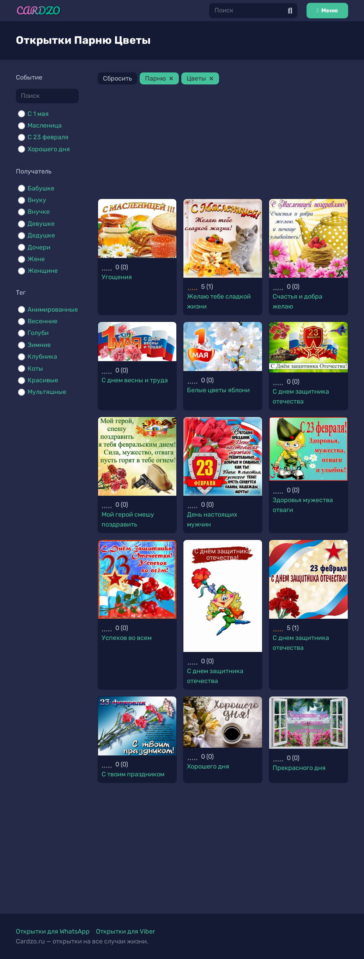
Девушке (41, 224)
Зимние (39, 345)
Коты (35, 368)
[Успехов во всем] (137, 579)
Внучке (39, 212)
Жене (36, 259)
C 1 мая (38, 114)
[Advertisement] (223, 142)
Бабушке (41, 188)
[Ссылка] (38, 10)
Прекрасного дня (299, 768)
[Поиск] (253, 10)
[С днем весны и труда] (137, 341)
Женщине (43, 271)
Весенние (42, 321)
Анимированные (53, 309)
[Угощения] (137, 228)
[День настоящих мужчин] (222, 456)
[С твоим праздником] (137, 725)
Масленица (45, 125)
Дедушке (41, 235)
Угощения (117, 277)
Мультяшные (47, 392)
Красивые (43, 380)
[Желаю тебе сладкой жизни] (222, 238)
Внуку (37, 200)
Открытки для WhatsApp (53, 931)
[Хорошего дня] (222, 722)
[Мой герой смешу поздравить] (137, 456)
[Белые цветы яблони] (222, 346)
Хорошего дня (49, 149)
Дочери (39, 247)
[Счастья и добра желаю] (308, 238)
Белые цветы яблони (218, 390)
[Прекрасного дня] (308, 722)
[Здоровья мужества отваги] (308, 449)
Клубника (42, 356)
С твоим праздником (133, 774)
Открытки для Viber (125, 931)
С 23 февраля (48, 137)
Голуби (38, 333)
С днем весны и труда (135, 380)
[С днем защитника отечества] (308, 347)
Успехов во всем (127, 638)
